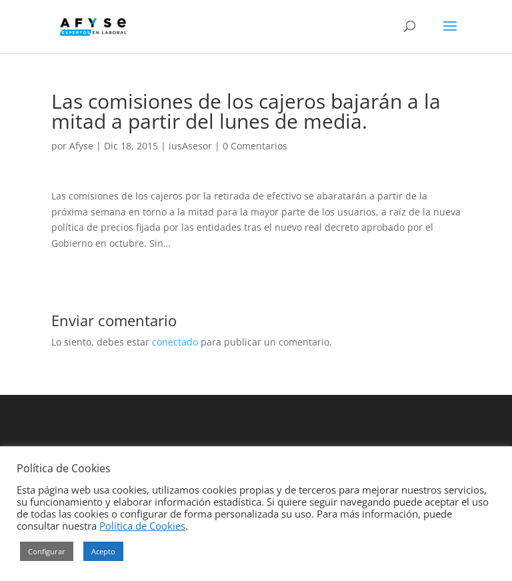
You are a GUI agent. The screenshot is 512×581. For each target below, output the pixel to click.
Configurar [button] (46, 551)
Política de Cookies (142, 525)
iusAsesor (190, 145)
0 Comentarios (255, 145)
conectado (175, 342)
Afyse (81, 145)
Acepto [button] (103, 551)
